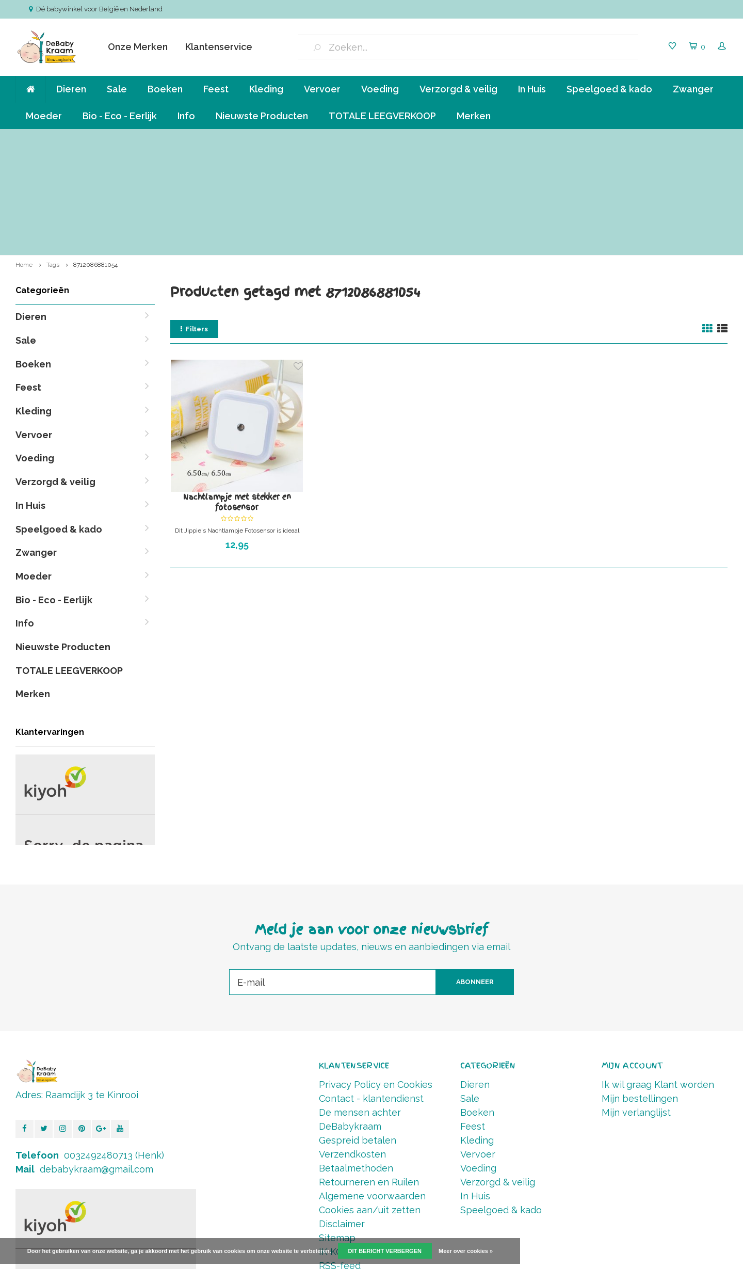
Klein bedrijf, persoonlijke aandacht (319, 139)
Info (186, 115)
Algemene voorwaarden (372, 1090)
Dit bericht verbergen (385, 1251)
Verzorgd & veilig (458, 89)
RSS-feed (340, 1160)
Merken (474, 115)
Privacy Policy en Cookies (375, 979)
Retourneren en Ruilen (369, 1076)
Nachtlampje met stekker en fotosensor (237, 397)
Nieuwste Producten (262, 115)
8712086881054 (95, 159)
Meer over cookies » (466, 1251)
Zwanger (693, 89)
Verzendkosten (352, 1048)
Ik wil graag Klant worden (658, 979)
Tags (52, 159)
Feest (216, 89)
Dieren (71, 89)
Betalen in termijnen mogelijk (487, 139)
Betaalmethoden (356, 1062)
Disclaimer (342, 1118)
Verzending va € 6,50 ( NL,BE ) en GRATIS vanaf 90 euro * (112, 139)
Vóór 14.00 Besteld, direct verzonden (657, 139)
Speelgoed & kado (609, 89)
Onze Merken (138, 46)
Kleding (266, 89)
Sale (117, 89)
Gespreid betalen (357, 1035)
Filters (194, 224)
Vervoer (322, 89)
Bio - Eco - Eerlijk (120, 115)
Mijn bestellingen (640, 993)
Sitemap (337, 1132)
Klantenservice (218, 46)
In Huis (532, 89)
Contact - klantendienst (371, 993)
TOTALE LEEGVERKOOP (382, 115)
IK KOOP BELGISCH (362, 1146)
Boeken (165, 89)
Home (24, 159)
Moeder (44, 115)
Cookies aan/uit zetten (370, 1104)
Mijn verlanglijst (636, 1007)
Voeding (380, 89)
